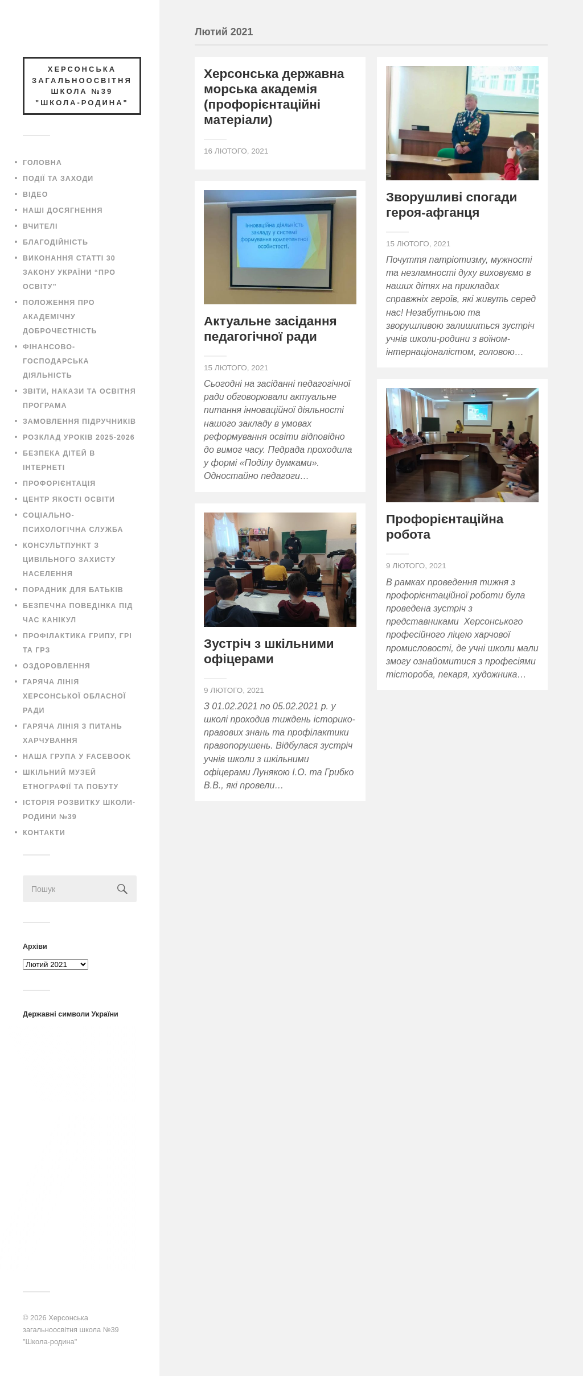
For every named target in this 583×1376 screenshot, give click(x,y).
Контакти (44, 833)
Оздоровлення (57, 666)
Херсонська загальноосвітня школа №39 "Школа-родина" (71, 1329)
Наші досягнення (62, 210)
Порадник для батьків (73, 590)
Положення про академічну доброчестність (60, 317)
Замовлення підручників (79, 421)
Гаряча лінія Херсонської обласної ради (74, 696)
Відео (35, 195)
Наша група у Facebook (77, 757)
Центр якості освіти (69, 499)
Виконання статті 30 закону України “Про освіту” (69, 272)
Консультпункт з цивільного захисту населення (69, 560)
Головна (42, 163)
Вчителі (40, 226)
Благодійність (55, 242)
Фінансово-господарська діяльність (56, 361)
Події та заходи (58, 179)
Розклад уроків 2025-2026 (79, 437)
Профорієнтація (59, 483)
